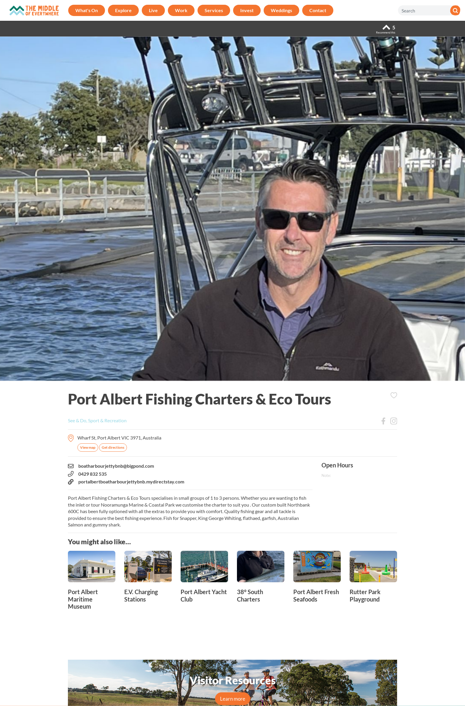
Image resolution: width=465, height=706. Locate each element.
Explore (123, 10)
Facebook (383, 421)
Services (214, 10)
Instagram (393, 421)
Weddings (281, 10)
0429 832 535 (87, 474)
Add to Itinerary (394, 395)
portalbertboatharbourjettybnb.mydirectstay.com (126, 482)
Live (153, 10)
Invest (247, 10)
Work (181, 10)
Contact (317, 10)
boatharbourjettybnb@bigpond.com (111, 466)
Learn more (232, 699)
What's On (86, 10)
